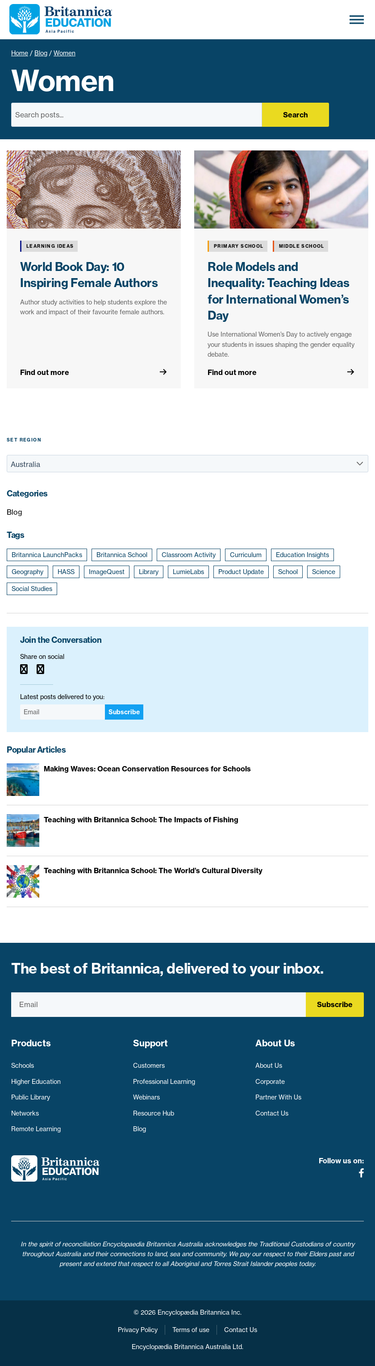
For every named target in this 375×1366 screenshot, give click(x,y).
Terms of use (190, 1330)
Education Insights (302, 555)
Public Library (30, 1097)
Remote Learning (36, 1129)
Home (19, 53)
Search (295, 114)
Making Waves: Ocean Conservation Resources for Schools (147, 768)
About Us (268, 1066)
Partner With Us (278, 1097)
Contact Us (271, 1113)
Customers (149, 1066)
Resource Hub (153, 1113)
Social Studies (32, 589)
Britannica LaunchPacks (47, 555)
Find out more (44, 372)
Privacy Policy (138, 1330)
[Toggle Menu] (357, 19)
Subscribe (124, 712)
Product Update (241, 572)
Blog (40, 53)
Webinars (146, 1097)
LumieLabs (188, 572)
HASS (66, 572)
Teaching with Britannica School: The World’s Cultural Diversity (153, 870)
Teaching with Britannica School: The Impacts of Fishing (141, 819)
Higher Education (36, 1082)
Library (148, 572)
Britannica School (121, 555)
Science (323, 572)
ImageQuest (107, 572)
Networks (25, 1113)
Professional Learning (164, 1082)
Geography (27, 572)
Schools (22, 1066)
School (288, 572)
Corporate (270, 1082)
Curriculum (246, 555)
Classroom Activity (189, 555)
